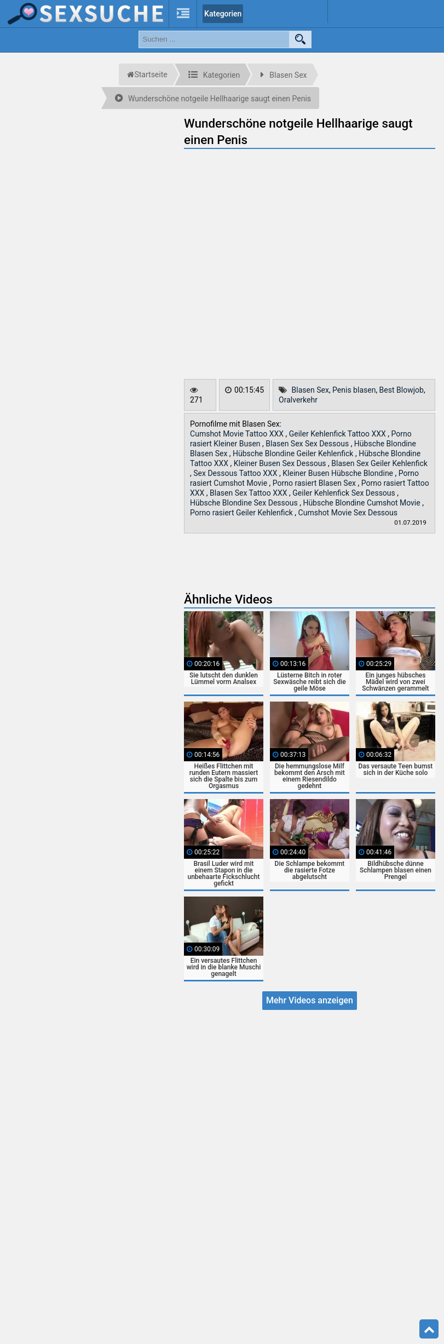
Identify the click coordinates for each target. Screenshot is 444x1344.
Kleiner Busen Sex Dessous (281, 463)
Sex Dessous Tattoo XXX (236, 473)
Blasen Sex (310, 390)
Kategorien (222, 13)
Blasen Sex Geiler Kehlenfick (379, 463)
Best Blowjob (401, 390)
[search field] (214, 39)
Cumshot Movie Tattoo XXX (237, 433)
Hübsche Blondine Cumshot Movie (362, 502)
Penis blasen (354, 390)
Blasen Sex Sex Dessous (308, 443)
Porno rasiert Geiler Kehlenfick (242, 512)
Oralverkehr (298, 399)
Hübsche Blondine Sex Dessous (244, 502)
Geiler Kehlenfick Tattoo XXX (338, 433)
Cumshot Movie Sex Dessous (347, 512)
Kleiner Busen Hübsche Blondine (338, 473)
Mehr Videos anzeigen (309, 1000)
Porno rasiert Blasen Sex (315, 483)
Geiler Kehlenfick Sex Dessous (344, 493)
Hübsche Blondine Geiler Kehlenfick (294, 453)
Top (429, 1329)
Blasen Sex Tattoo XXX (249, 493)
